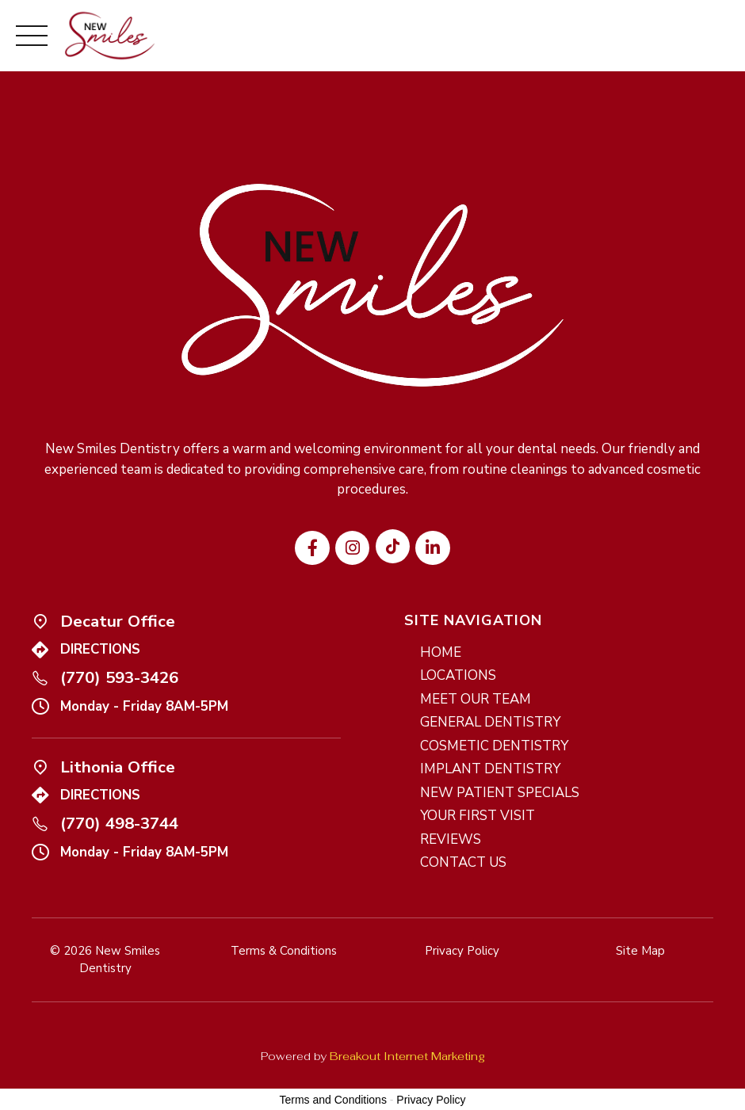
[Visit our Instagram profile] (352, 548)
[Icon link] (40, 620)
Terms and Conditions (333, 1099)
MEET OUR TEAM (475, 699)
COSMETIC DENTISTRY (494, 746)
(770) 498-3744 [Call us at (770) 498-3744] (119, 823)
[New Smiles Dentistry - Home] (109, 35)
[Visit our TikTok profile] (393, 546)
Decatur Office (117, 621)
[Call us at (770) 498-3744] (40, 823)
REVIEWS (450, 839)
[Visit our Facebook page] (312, 548)
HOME (440, 652)
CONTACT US (463, 862)
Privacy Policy (430, 1099)
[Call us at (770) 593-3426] (40, 677)
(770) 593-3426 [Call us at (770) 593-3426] (119, 677)
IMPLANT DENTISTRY (490, 769)
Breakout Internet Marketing (407, 1056)
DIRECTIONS (100, 649)
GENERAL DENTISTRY (490, 722)
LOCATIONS (458, 675)
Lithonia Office (117, 767)
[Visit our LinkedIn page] (432, 548)
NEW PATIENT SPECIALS (499, 793)
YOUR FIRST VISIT (477, 816)
